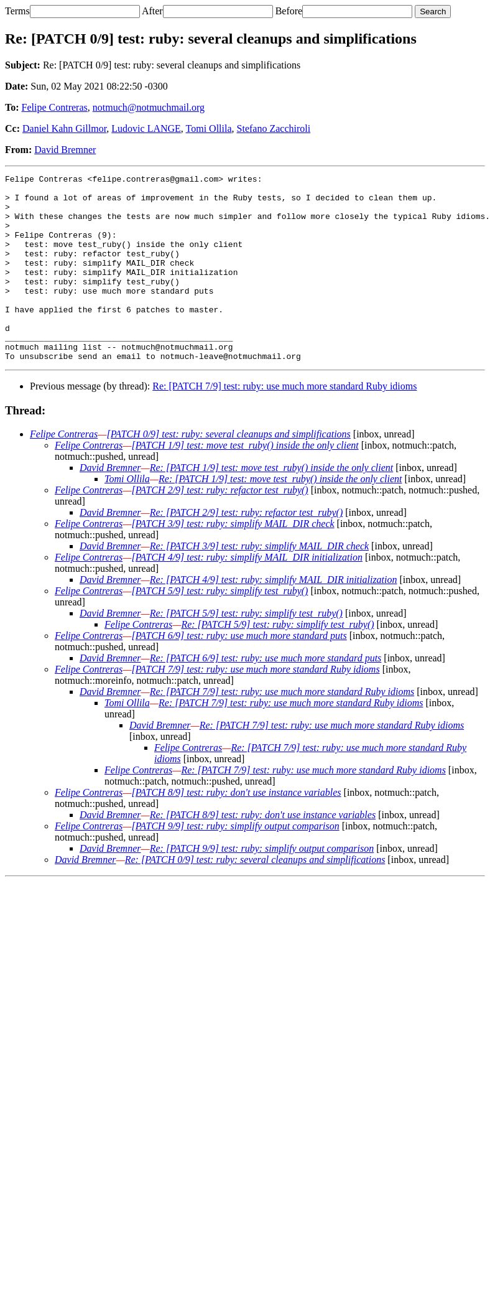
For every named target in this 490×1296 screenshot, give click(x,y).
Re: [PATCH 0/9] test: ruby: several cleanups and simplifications (255, 897)
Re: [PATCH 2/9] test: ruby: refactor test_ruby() (246, 549)
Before (289, 11)
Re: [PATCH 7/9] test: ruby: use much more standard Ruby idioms (284, 423)
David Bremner (65, 149)
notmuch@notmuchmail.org (149, 107)
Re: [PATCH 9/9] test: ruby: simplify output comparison (262, 885)
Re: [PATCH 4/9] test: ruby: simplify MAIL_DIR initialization (273, 617)
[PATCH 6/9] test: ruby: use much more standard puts (238, 673)
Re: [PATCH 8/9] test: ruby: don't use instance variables (263, 852)
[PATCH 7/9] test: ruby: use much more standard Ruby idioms (255, 706)
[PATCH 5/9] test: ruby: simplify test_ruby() (219, 628)
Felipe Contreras (55, 107)
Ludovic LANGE (146, 128)
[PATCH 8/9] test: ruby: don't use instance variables (236, 829)
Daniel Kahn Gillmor (64, 128)
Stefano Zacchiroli (274, 128)
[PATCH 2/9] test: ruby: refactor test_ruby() (219, 527)
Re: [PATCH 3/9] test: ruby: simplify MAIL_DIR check (259, 583)
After (152, 11)
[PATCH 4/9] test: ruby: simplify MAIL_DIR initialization (247, 594)
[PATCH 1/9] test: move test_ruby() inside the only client (244, 482)
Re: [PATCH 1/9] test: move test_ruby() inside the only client (271, 505)
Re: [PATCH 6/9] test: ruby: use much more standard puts (266, 695)
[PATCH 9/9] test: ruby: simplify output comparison (235, 863)
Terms (17, 11)
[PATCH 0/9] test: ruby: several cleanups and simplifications (228, 471)
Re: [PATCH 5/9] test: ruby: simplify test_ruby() (246, 650)
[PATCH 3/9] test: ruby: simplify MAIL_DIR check (232, 561)
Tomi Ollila (209, 128)
